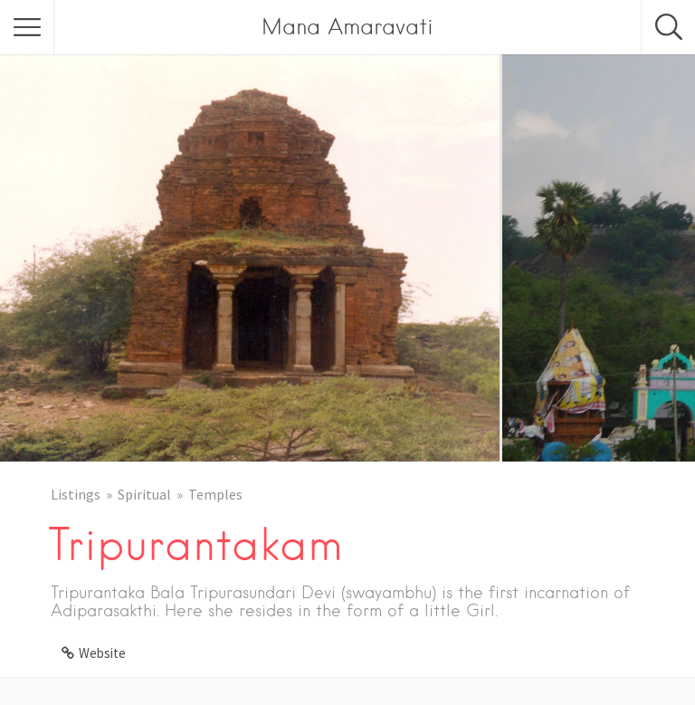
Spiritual (144, 494)
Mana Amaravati (347, 27)
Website (102, 653)
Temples (215, 494)
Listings (75, 494)
